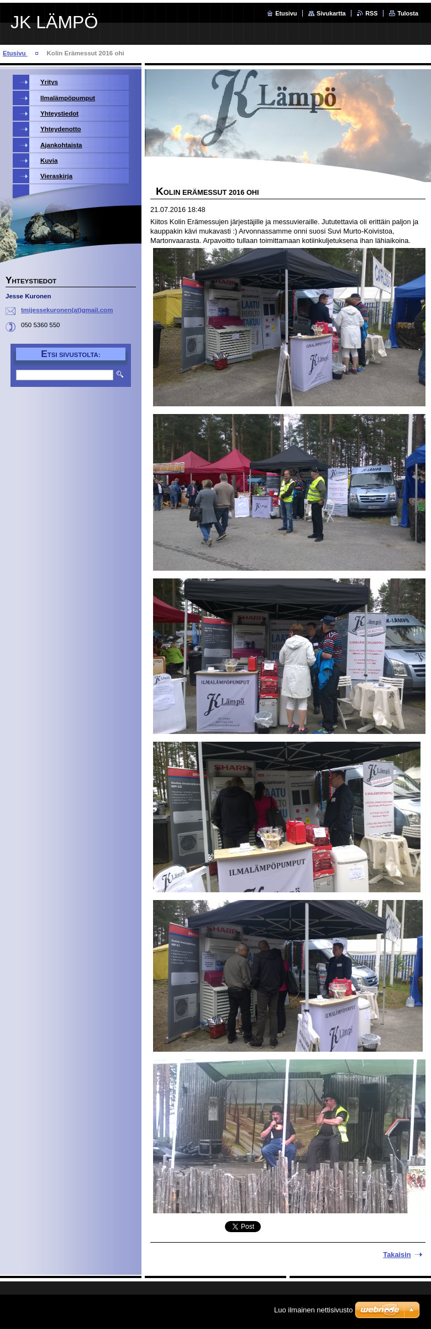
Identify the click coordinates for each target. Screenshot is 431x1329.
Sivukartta (331, 13)
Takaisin (397, 1254)
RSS (371, 13)
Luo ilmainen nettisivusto (313, 1310)
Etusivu (286, 13)
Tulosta (407, 13)
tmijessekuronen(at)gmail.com (67, 310)
